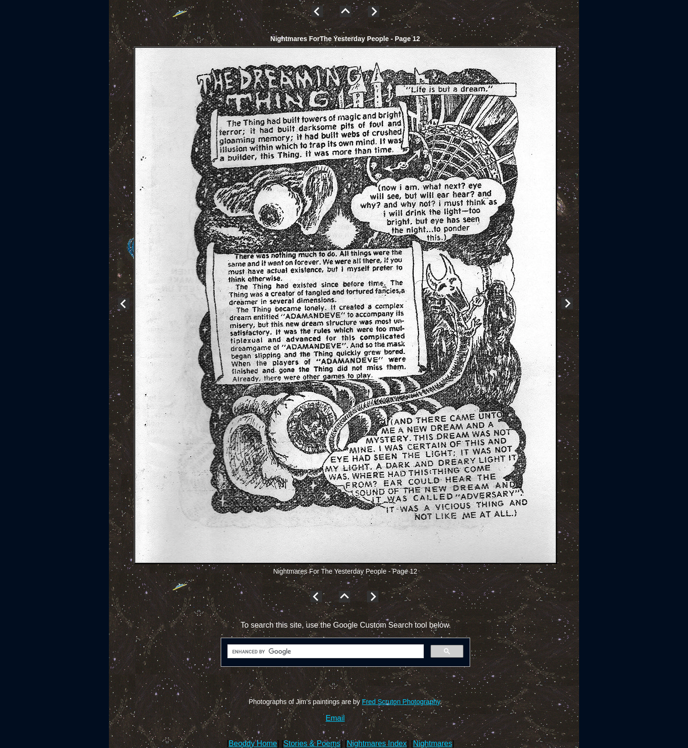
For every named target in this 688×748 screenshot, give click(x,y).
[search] (324, 651)
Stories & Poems (311, 743)
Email (335, 718)
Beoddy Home (253, 743)
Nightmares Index (377, 743)
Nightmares (432, 743)
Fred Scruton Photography (401, 701)
